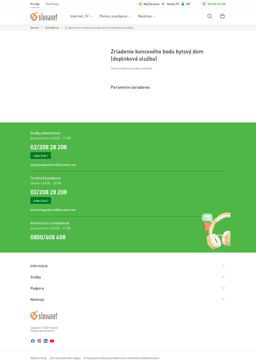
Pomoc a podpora (115, 16)
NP (185, 4)
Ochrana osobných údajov (65, 358)
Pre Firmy (52, 4)
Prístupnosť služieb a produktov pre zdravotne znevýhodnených (121, 358)
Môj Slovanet (149, 4)
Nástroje (147, 16)
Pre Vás (35, 4)
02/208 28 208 (214, 4)
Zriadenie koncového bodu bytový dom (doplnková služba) (99, 27)
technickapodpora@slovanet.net (52, 210)
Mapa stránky (38, 358)
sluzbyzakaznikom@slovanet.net (53, 164)
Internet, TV (81, 16)
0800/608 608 (47, 237)
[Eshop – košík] (222, 16)
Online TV (170, 4)
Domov (34, 27)
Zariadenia (52, 27)
